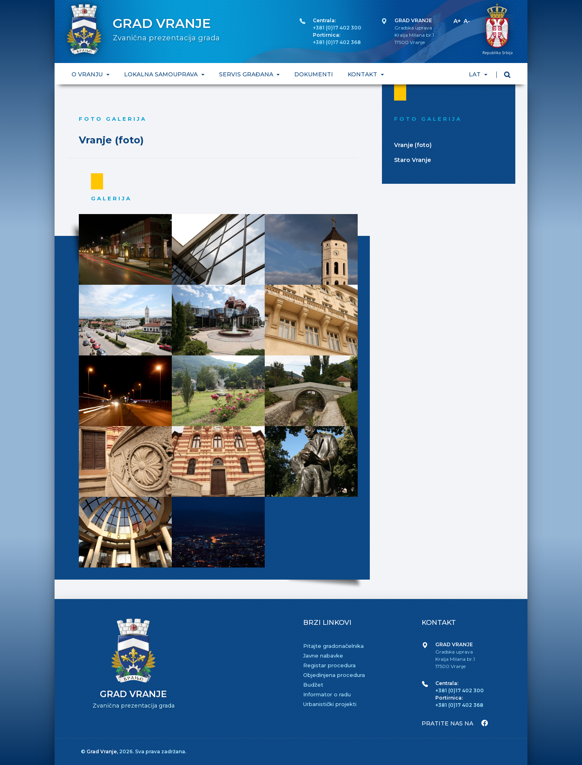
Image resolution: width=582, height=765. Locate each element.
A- (467, 21)
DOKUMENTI (313, 74)
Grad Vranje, (102, 751)
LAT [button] (475, 74)
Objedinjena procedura (334, 675)
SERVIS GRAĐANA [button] (247, 74)
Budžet (313, 684)
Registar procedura (329, 665)
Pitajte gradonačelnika (333, 646)
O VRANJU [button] (88, 74)
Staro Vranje (412, 160)
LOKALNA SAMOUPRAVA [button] (161, 74)
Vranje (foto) (413, 145)
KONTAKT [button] (363, 74)
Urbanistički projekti (329, 704)
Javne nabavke (323, 655)
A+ (457, 21)
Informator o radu (327, 694)
